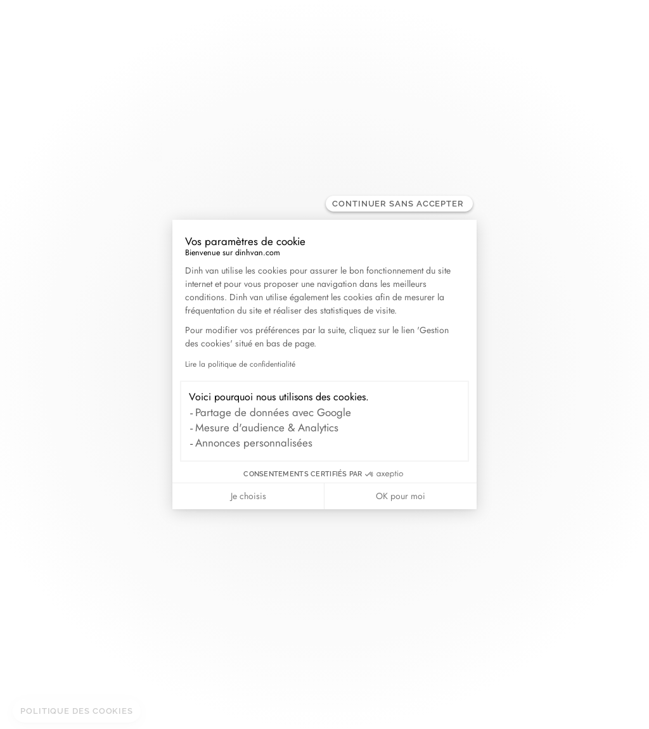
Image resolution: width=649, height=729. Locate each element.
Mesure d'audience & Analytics (266, 427)
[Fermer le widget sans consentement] (399, 204)
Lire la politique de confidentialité (240, 364)
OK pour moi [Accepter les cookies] (400, 496)
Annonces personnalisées (253, 442)
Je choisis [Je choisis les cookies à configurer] (248, 496)
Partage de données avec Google (273, 412)
